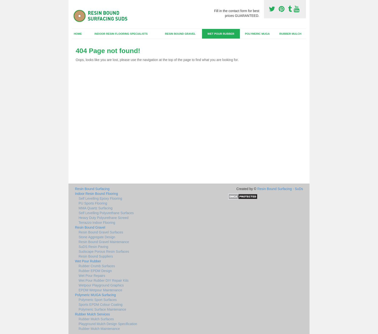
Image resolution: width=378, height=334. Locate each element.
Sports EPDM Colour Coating (100, 305)
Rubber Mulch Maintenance (99, 329)
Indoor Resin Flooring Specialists (121, 33)
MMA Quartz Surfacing (96, 208)
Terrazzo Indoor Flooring (97, 223)
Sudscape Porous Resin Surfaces (104, 251)
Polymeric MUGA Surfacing (95, 295)
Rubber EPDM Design (95, 271)
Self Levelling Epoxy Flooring (100, 198)
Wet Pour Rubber (221, 33)
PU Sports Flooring (93, 203)
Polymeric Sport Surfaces (98, 300)
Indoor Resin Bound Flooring (96, 194)
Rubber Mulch (290, 33)
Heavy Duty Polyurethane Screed (103, 218)
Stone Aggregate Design (97, 237)
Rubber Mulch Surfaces (96, 319)
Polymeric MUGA (257, 33)
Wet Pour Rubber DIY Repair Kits (103, 280)
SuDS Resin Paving (93, 247)
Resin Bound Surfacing (92, 189)
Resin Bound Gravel (180, 33)
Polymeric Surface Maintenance (102, 309)
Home (78, 33)
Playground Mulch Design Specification (108, 324)
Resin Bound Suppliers (96, 256)
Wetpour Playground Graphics (101, 285)
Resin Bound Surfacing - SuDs (280, 189)
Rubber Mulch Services (92, 314)
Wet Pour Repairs (92, 276)
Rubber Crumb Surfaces (97, 266)
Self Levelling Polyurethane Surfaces (106, 213)
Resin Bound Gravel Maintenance (104, 242)
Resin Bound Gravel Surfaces (101, 232)
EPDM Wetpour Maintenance (100, 290)
